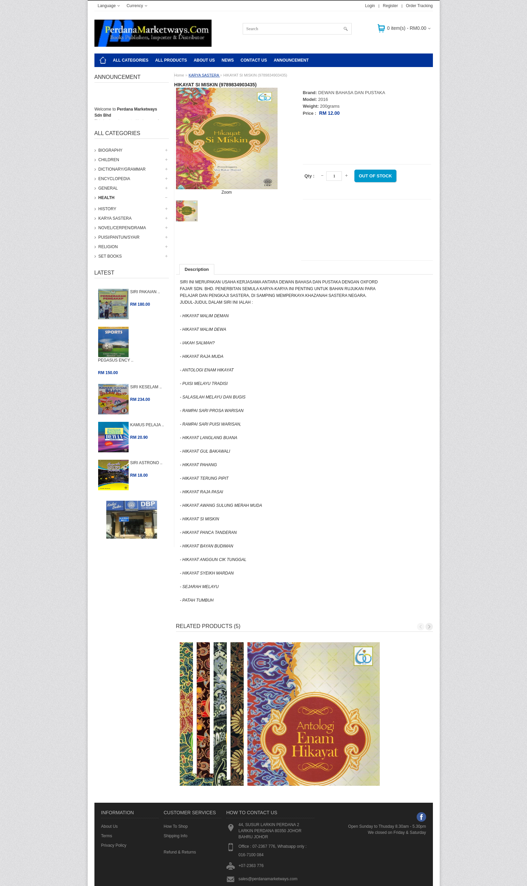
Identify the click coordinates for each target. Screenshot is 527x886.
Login (370, 5)
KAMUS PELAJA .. (147, 425)
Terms (106, 797)
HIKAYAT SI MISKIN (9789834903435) (255, 75)
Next (429, 626)
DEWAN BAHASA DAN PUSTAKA (351, 92)
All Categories (131, 60)
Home (179, 75)
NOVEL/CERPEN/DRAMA (122, 227)
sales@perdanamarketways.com (268, 840)
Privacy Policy (114, 806)
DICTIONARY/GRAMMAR (122, 169)
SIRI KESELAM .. (146, 387)
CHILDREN (108, 159)
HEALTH (106, 197)
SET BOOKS (110, 256)
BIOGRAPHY (110, 150)
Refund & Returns (180, 813)
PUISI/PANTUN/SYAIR (119, 237)
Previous (420, 626)
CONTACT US (254, 60)
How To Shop (176, 787)
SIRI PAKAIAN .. (145, 291)
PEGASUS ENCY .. (115, 360)
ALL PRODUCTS (171, 60)
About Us (204, 60)
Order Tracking (419, 5)
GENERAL (108, 188)
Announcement (291, 60)
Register (390, 5)
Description (197, 269)
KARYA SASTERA (115, 218)
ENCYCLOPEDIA (114, 178)
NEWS (228, 60)
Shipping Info (176, 797)
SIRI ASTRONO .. (146, 462)
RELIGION (108, 246)
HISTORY (107, 209)
